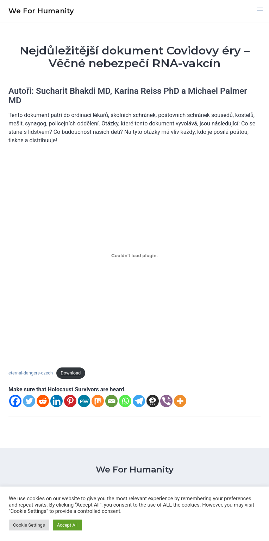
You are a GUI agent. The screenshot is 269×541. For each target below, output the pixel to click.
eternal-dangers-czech (30, 373)
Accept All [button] (67, 525)
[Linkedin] (56, 401)
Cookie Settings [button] (29, 525)
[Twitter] (29, 401)
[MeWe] (84, 401)
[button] (260, 9)
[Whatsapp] (125, 401)
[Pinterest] (70, 401)
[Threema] (152, 401)
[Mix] (98, 401)
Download (71, 373)
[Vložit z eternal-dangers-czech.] (134, 255)
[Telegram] (139, 401)
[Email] (111, 401)
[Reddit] (43, 401)
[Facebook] (15, 401)
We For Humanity (135, 469)
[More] (180, 401)
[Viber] (166, 401)
